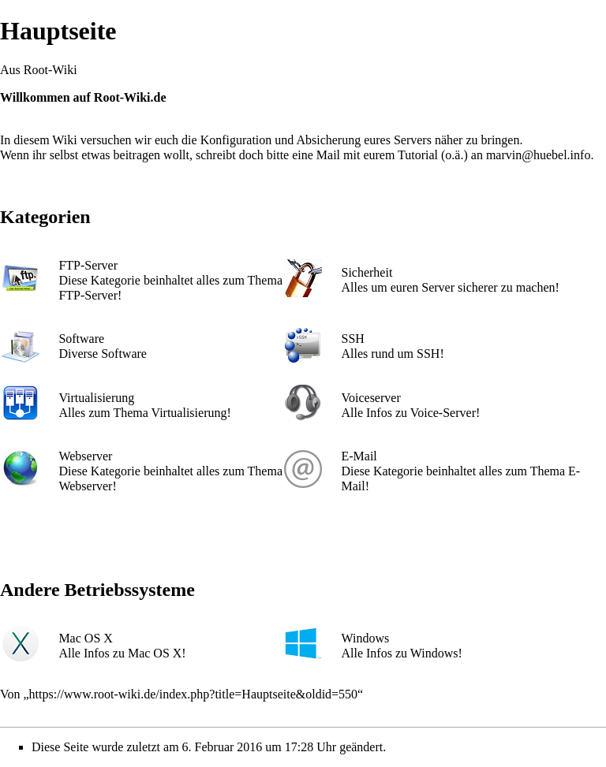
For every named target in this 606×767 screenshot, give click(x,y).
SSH (352, 338)
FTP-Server (88, 265)
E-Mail (358, 456)
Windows (365, 638)
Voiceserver (370, 397)
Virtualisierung (96, 397)
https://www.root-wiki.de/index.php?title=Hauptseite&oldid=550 (193, 694)
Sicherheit (366, 272)
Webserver (85, 456)
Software (81, 338)
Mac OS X (85, 638)
